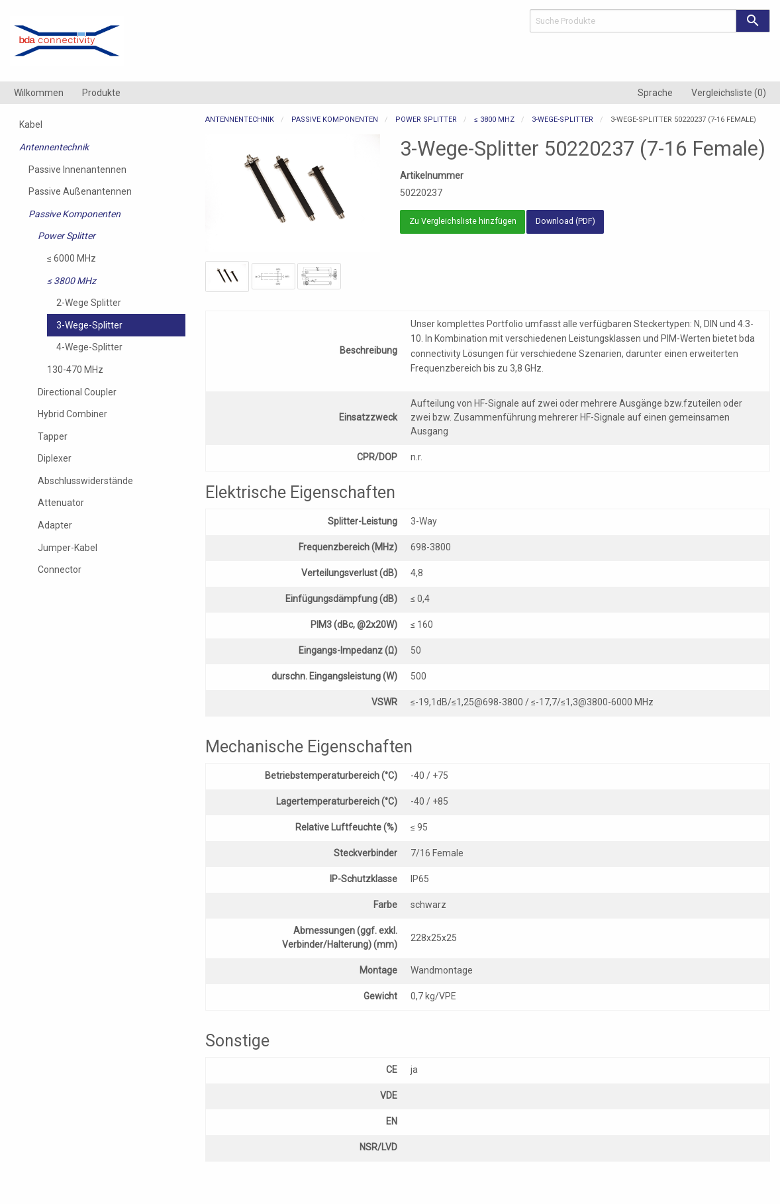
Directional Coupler (77, 392)
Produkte (101, 92)
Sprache (655, 92)
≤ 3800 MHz (71, 281)
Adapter (55, 525)
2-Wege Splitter (88, 302)
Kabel (30, 124)
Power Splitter (66, 235)
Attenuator (61, 502)
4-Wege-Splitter (89, 347)
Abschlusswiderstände (85, 481)
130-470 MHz (75, 369)
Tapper (53, 436)
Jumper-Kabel (67, 547)
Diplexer (55, 458)
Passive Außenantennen (80, 191)
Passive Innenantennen (77, 169)
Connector (59, 569)
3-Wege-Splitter (89, 325)
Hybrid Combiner (72, 414)
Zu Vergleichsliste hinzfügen (462, 221)
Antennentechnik (54, 147)
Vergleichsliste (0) (728, 92)
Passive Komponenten (74, 214)
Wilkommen (39, 92)
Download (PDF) (565, 221)
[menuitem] (39, 92)
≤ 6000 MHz (71, 258)
